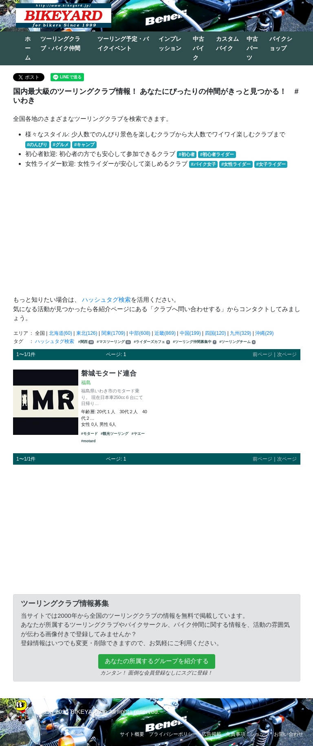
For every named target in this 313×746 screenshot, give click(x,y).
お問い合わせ (288, 734)
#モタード (89, 434)
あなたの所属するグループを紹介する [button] (157, 660)
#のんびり (37, 144)
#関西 (86, 342)
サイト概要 (132, 734)
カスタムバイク (227, 43)
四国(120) (215, 333)
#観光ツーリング (114, 434)
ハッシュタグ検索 (106, 299)
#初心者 (187, 154)
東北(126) (86, 333)
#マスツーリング (114, 342)
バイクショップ (280, 43)
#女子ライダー (270, 164)
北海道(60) (60, 333)
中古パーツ (252, 48)
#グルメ (60, 144)
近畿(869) (165, 333)
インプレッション (170, 43)
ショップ (259, 734)
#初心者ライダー (217, 154)
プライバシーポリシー (173, 734)
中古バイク (198, 48)
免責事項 (235, 734)
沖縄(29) (264, 333)
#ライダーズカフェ (152, 342)
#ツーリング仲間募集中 (194, 342)
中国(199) (190, 333)
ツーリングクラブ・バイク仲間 (60, 43)
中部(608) (139, 333)
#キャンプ (84, 144)
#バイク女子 (203, 164)
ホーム (28, 48)
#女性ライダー (236, 164)
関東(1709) (113, 333)
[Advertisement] (156, 232)
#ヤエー (138, 434)
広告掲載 (211, 734)
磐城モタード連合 (109, 373)
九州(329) (240, 333)
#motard (88, 441)
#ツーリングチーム (237, 342)
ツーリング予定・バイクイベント (123, 43)
